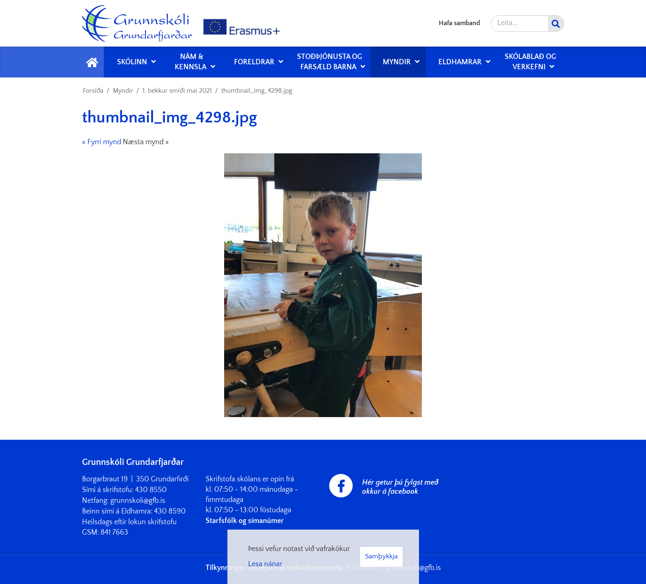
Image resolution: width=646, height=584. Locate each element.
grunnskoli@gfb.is (137, 501)
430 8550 (151, 490)
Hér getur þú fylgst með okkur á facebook (400, 487)
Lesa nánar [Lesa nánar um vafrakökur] (265, 564)
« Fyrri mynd (101, 142)
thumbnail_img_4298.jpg (256, 90)
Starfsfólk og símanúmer (245, 521)
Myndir (123, 90)
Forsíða (93, 90)
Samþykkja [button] (381, 556)
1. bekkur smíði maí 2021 (177, 90)
